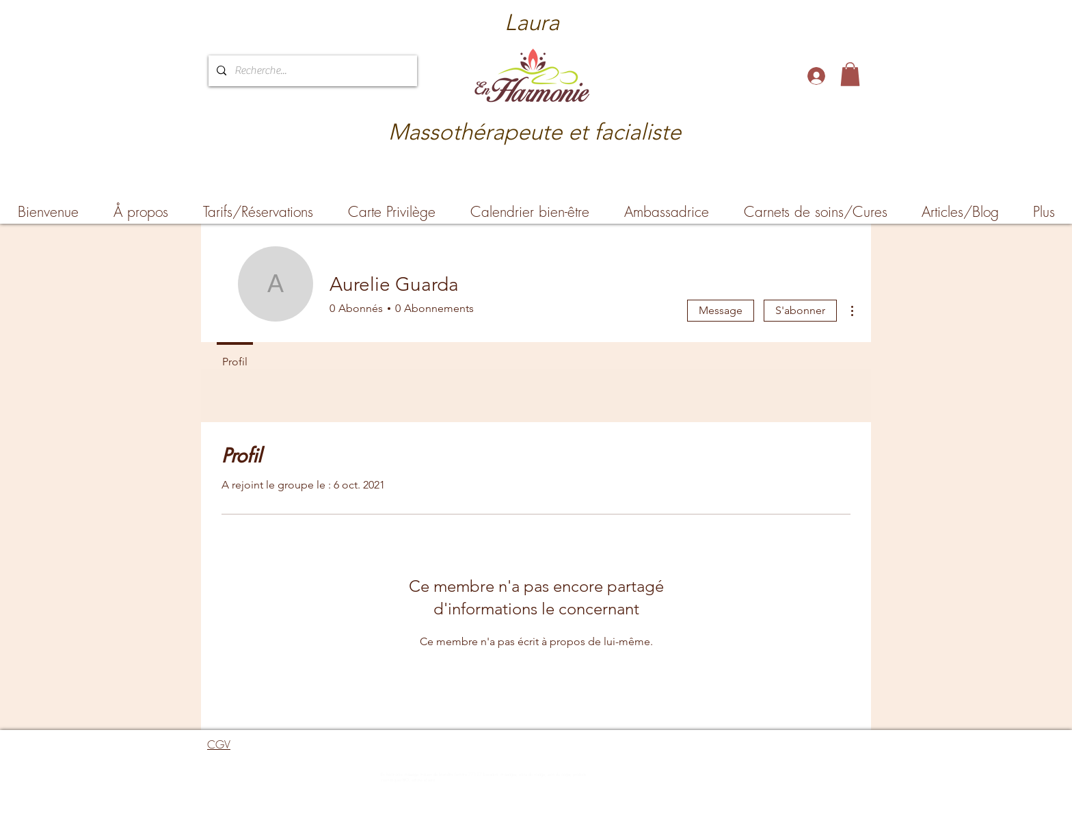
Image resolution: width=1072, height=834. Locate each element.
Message (720, 310)
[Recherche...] (311, 70)
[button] (850, 74)
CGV (218, 744)
